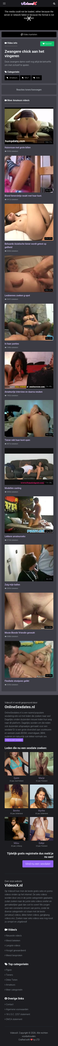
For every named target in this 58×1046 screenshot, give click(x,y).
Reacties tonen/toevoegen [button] (29, 89)
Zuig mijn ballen (12, 584)
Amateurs (12, 77)
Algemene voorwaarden (16, 1009)
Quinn (16, 778)
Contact (9, 1004)
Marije (42, 778)
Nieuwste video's (13, 935)
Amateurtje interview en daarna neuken (24, 392)
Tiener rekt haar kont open (17, 440)
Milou (16, 843)
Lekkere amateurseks (15, 536)
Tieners (9, 975)
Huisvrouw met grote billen (18, 147)
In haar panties (12, 343)
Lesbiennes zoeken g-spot (17, 295)
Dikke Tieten (11, 980)
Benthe (16, 810)
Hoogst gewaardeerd (15, 950)
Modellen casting (13, 488)
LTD (38, 1039)
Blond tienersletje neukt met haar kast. (23, 196)
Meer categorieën (13, 989)
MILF (25, 77)
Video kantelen (29, 34)
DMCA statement (13, 1019)
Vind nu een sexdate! (14, 740)
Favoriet (47, 43)
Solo (36, 77)
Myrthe (41, 810)
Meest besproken (13, 955)
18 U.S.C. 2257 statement (17, 1014)
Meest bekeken (12, 940)
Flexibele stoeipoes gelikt (17, 681)
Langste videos (12, 945)
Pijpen (8, 970)
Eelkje (41, 843)
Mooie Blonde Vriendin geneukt (20, 632)
